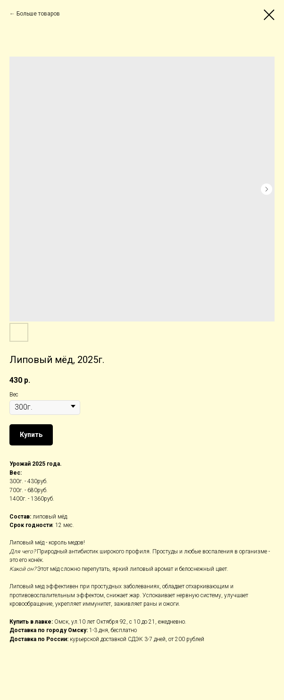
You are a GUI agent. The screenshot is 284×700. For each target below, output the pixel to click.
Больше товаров (38, 13)
